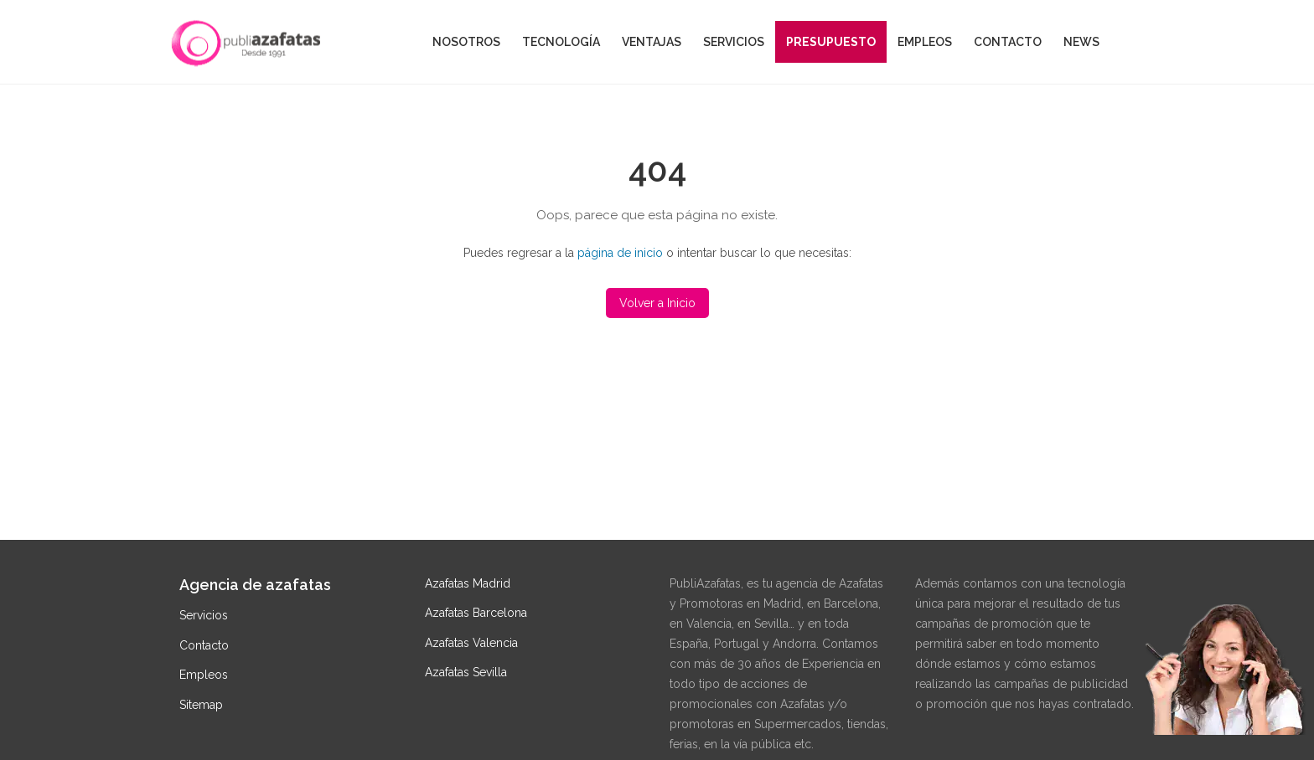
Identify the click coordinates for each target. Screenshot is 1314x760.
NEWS (1081, 42)
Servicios (203, 615)
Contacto (204, 645)
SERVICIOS (733, 42)
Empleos (203, 674)
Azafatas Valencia (471, 643)
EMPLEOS (925, 42)
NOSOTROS (466, 42)
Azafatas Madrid (467, 583)
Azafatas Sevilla (466, 672)
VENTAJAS (651, 42)
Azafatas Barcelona (476, 612)
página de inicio (620, 252)
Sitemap (201, 704)
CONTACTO (1008, 42)
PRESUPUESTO (831, 42)
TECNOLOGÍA (561, 42)
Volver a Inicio (657, 303)
